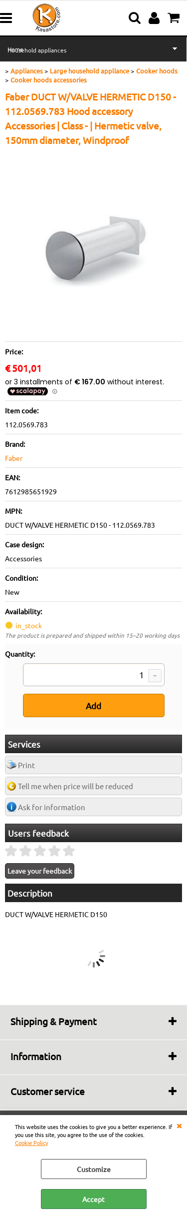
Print (26, 765)
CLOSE (179, 1125)
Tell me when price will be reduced (75, 786)
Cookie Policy (31, 1143)
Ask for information (51, 807)
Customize (94, 1169)
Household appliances (36, 50)
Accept (93, 1199)
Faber (13, 457)
